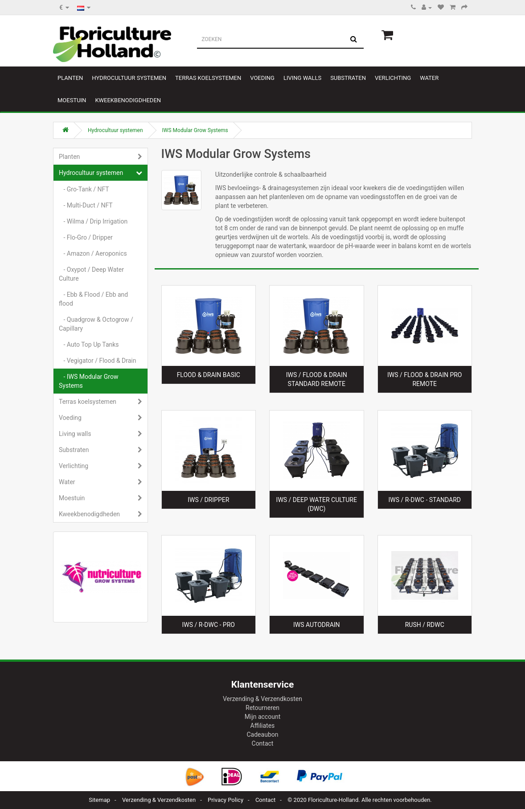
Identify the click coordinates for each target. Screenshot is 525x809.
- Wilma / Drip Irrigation (93, 221)
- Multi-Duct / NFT (86, 205)
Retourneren (262, 707)
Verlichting (393, 78)
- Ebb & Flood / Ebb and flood (93, 299)
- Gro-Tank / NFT (84, 189)
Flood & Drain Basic (208, 374)
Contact (263, 743)
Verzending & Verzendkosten (262, 698)
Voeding (262, 78)
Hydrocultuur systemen (129, 78)
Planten (70, 78)
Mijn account (262, 716)
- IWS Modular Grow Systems (88, 381)
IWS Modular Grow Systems (195, 130)
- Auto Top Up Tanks (89, 344)
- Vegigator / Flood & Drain (97, 360)
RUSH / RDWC (424, 624)
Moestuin (71, 100)
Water (429, 78)
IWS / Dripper (208, 499)
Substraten (348, 78)
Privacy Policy (225, 800)
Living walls (302, 78)
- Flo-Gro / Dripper (86, 237)
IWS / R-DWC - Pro (208, 624)
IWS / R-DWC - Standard (424, 499)
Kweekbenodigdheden (128, 100)
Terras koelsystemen (208, 78)
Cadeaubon (263, 734)
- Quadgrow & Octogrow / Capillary (96, 324)
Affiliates (262, 725)
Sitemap (99, 800)
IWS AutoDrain (316, 624)
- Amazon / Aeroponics (93, 253)
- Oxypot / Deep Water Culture (91, 274)
